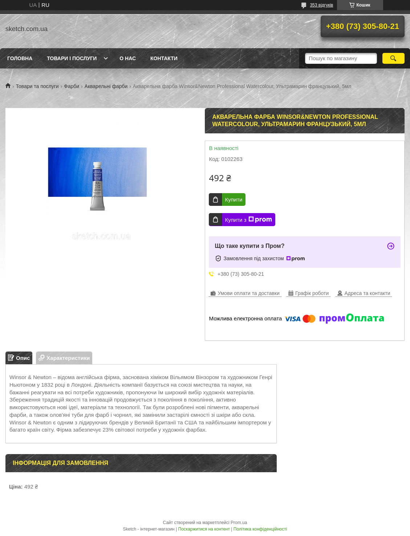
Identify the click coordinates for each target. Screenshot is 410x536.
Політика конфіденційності (260, 529)
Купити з (248, 219)
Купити (233, 199)
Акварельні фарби (106, 86)
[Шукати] (393, 58)
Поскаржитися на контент (204, 529)
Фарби (71, 86)
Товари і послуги (72, 58)
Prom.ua (239, 522)
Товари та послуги (37, 86)
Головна (19, 58)
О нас (127, 58)
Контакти (164, 58)
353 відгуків (321, 5)
